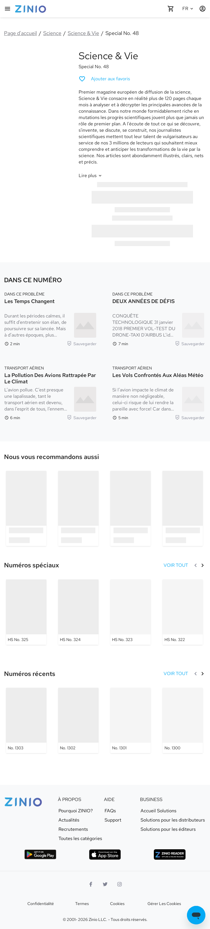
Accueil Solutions (158, 810)
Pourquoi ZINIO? (75, 810)
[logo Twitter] (105, 884)
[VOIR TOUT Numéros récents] (176, 673)
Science (52, 33)
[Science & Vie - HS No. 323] (130, 612)
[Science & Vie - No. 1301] (130, 720)
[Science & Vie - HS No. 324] (78, 612)
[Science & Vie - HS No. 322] (182, 612)
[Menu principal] (7, 8)
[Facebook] (90, 884)
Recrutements (73, 829)
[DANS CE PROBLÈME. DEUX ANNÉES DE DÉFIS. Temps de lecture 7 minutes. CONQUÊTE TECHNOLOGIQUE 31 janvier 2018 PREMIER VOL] (158, 318)
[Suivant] (202, 565)
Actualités (68, 820)
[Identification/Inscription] (202, 8)
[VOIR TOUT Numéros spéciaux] (176, 565)
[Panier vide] (170, 8)
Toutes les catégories (80, 838)
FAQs (110, 810)
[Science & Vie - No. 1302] (78, 720)
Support (113, 820)
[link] (51, 457)
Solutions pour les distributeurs (173, 820)
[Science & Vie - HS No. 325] (26, 612)
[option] (26, 508)
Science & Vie (83, 33)
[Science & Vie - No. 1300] (182, 720)
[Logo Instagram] (119, 884)
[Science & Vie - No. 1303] (26, 720)
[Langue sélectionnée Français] (188, 8)
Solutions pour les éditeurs (168, 829)
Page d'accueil (20, 33)
